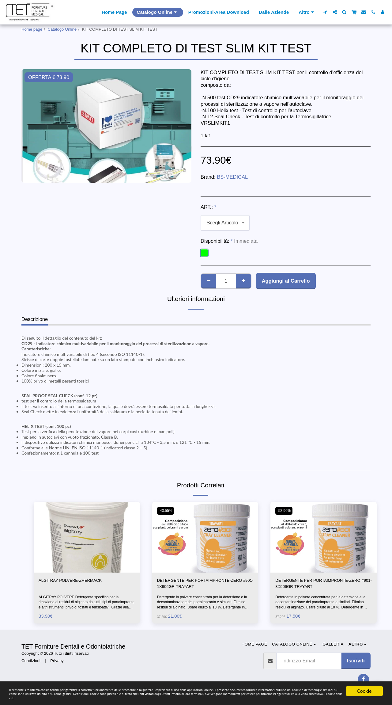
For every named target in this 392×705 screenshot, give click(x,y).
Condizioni (30, 663)
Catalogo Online (62, 29)
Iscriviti (356, 663)
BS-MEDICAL (232, 177)
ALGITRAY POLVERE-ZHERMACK (78, 581)
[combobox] (225, 223)
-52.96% (285, 510)
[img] (87, 537)
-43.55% (167, 510)
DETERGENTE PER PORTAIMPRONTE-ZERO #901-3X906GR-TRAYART (321, 585)
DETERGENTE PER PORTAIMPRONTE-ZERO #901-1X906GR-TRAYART (203, 585)
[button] (325, 12)
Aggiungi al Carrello (286, 281)
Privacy (56, 663)
